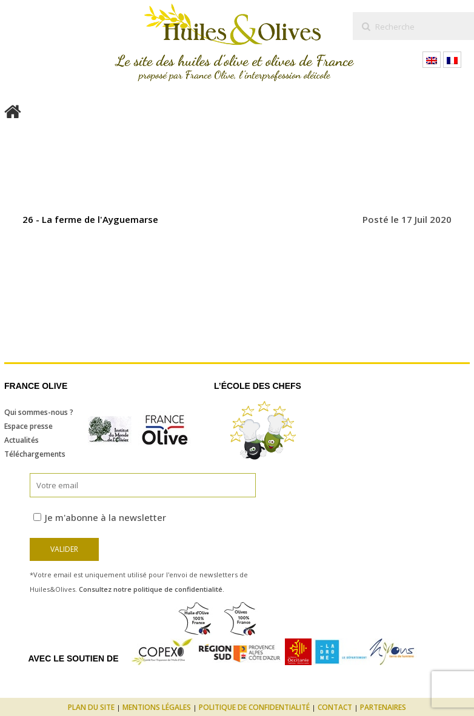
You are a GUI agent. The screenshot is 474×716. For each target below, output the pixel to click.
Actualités (21, 440)
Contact (335, 707)
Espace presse (28, 426)
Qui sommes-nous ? (38, 412)
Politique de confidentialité (254, 707)
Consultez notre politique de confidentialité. (151, 589)
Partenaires (383, 707)
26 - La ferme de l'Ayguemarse (90, 219)
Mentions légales (156, 707)
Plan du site (91, 707)
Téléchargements (34, 454)
